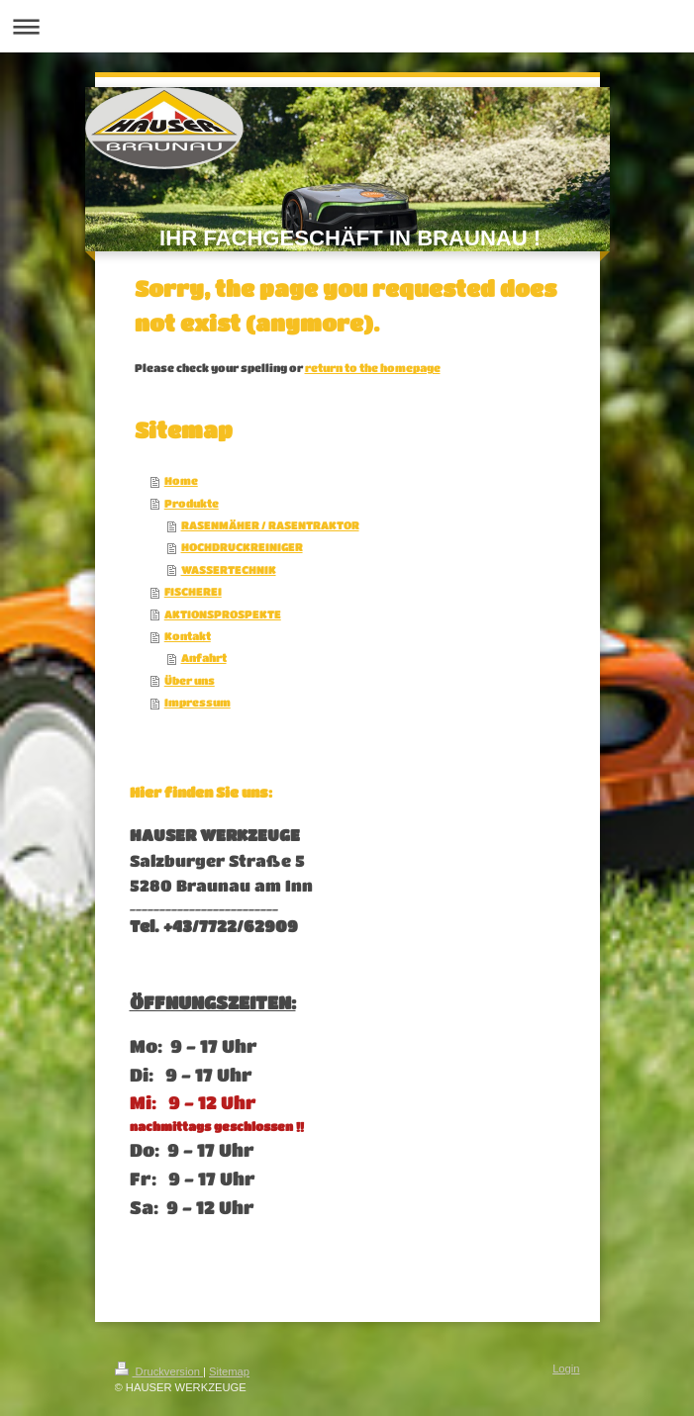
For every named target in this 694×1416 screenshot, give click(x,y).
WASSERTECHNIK (228, 569)
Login (565, 1368)
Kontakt (187, 635)
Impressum (197, 702)
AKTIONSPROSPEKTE (222, 614)
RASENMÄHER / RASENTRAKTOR (270, 525)
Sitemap (229, 1371)
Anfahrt (204, 657)
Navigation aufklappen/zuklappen (347, 26)
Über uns (189, 680)
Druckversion (159, 1371)
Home (181, 480)
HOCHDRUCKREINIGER (242, 546)
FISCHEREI (193, 591)
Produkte (191, 503)
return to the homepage (373, 367)
